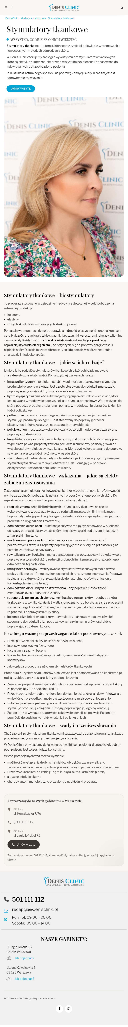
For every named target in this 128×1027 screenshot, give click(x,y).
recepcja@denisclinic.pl (35, 909)
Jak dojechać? (24, 958)
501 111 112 (24, 821)
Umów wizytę (23, 844)
